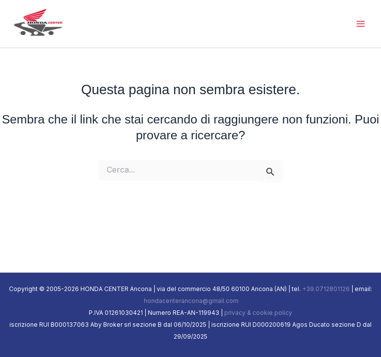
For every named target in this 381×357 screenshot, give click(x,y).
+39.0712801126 (326, 289)
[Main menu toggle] (360, 23)
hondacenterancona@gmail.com (190, 300)
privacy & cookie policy (258, 312)
